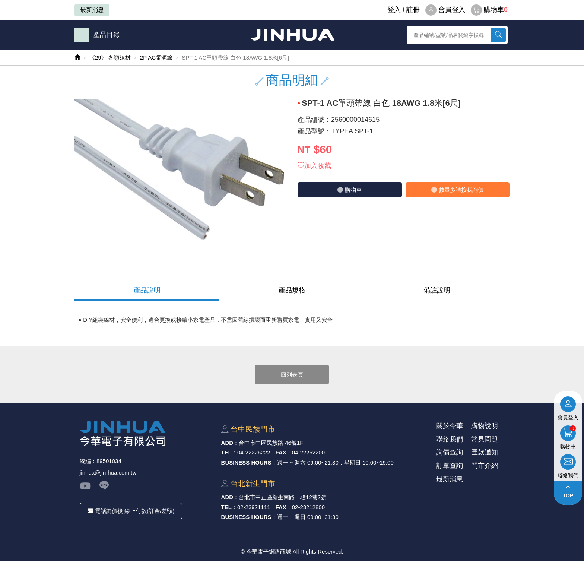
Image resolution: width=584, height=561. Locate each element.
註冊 (413, 9)
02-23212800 (308, 507)
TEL (226, 452)
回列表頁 (292, 374)
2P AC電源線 (156, 57)
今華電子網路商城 (292, 35)
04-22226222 (253, 452)
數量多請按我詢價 (457, 190)
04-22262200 (308, 452)
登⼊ (394, 9)
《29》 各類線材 (110, 57)
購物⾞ (349, 190)
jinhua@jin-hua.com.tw (108, 472)
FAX (281, 452)
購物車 (489, 10)
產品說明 (147, 290)
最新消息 (92, 10)
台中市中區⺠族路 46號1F (271, 443)
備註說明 (436, 290)
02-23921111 (253, 507)
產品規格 (292, 290)
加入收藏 (314, 165)
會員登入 (445, 10)
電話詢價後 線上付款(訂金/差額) (131, 511)
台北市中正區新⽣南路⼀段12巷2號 (282, 497)
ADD (227, 443)
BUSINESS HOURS (246, 462)
